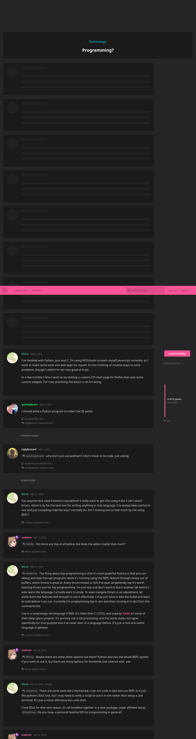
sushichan (94, 724)
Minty (30, 258)
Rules (113, 716)
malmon (31, 287)
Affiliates (125, 716)
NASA (126, 327)
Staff (136, 716)
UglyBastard (34, 544)
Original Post (172, 77)
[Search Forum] (145, 4)
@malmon (29, 426)
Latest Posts (21, 4)
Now (167, 135)
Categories (80, 716)
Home (67, 716)
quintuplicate (35, 170)
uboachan (109, 724)
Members (37, 4)
